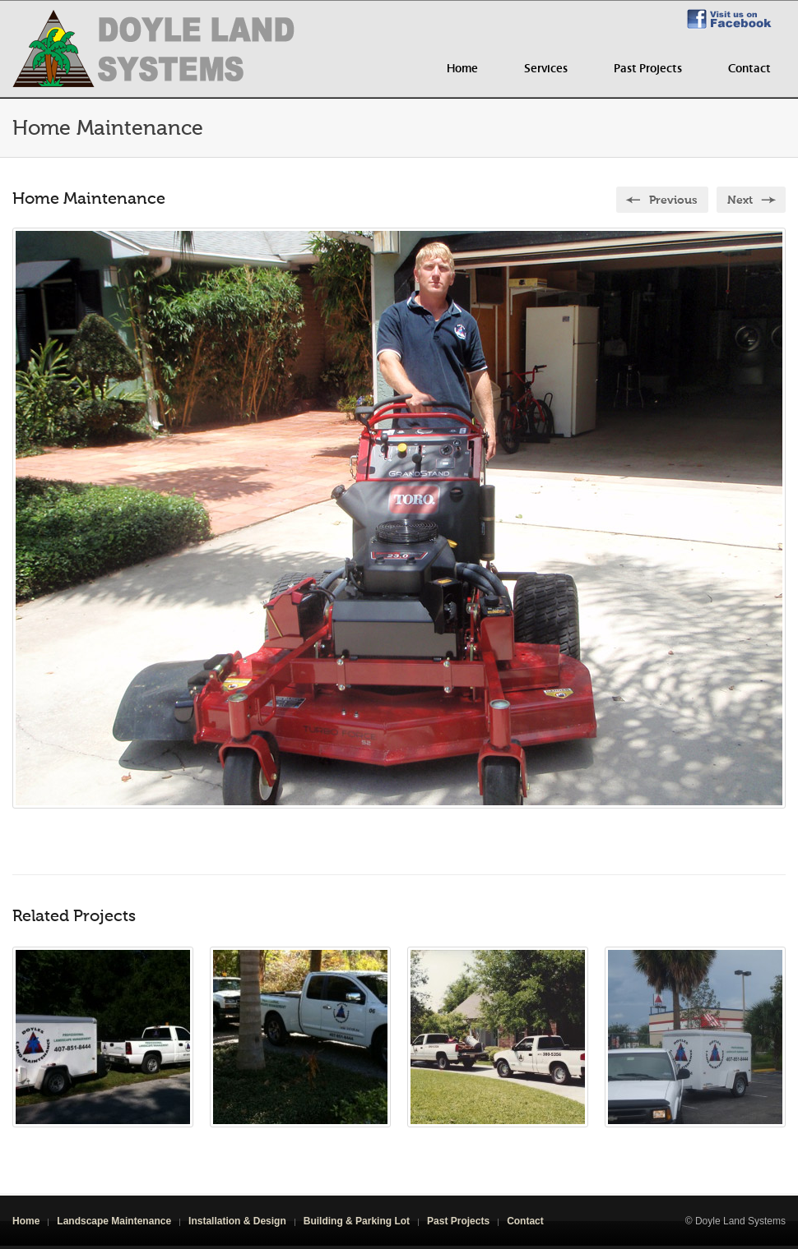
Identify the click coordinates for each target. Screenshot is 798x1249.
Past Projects (648, 69)
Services (546, 69)
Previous (673, 200)
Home (462, 69)
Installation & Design (237, 1221)
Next (740, 200)
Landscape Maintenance (114, 1221)
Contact (749, 69)
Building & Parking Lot (357, 1221)
